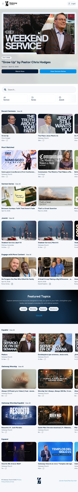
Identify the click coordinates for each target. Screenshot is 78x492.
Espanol (43, 309)
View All (19, 111)
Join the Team (63, 480)
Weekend (53, 309)
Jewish (23, 309)
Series (33, 98)
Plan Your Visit (72, 480)
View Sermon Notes (58, 71)
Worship (33, 309)
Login (71, 3)
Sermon (6, 98)
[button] (2, 4)
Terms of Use (10, 481)
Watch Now (19, 71)
